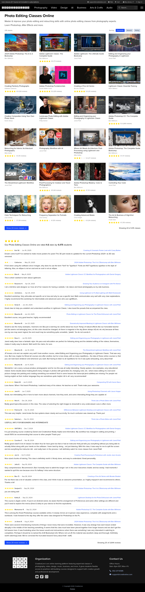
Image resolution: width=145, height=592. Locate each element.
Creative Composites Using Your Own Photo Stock (19, 117)
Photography (40, 7)
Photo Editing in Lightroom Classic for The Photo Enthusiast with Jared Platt (94, 314)
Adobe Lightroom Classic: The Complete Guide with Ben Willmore (97, 464)
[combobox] (127, 7)
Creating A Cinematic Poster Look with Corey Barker (102, 250)
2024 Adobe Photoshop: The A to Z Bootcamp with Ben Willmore (97, 262)
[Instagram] (46, 576)
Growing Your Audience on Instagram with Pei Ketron (102, 284)
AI (72, 7)
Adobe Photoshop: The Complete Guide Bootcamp (124, 149)
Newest (129, 30)
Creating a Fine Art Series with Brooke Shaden (104, 476)
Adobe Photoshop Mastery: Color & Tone (88, 184)
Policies (72, 589)
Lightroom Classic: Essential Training (123, 86)
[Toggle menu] (141, 7)
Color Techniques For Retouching (18, 215)
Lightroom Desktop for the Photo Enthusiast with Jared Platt (99, 498)
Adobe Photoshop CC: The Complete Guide (123, 117)
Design (64, 7)
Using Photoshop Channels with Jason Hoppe (104, 391)
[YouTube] (37, 576)
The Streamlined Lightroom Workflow (19, 183)
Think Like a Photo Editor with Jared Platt (106, 401)
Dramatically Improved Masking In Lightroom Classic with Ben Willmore (95, 323)
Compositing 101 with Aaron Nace (109, 382)
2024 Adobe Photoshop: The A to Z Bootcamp (19, 54)
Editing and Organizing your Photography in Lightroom (120, 54)
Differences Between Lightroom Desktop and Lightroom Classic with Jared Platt (92, 410)
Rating (137, 30)
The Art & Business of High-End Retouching (121, 216)
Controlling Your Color (117, 183)
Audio (109, 7)
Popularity (120, 30)
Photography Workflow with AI (51, 148)
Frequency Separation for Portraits (52, 215)
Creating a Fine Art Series (84, 86)
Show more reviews (16, 542)
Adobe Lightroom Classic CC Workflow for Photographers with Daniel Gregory (93, 274)
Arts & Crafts (96, 7)
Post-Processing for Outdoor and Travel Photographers (54, 184)
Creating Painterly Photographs (17, 86)
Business (81, 7)
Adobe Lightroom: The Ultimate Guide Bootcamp (89, 54)
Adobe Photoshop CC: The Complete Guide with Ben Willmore (98, 509)
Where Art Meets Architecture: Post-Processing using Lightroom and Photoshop (88, 150)
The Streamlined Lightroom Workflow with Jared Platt (102, 350)
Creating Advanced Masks (84, 215)
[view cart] (118, 2)
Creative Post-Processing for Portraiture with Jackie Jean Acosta (97, 455)
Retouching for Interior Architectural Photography (19, 149)
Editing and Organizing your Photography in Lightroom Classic (87, 117)
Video (54, 7)
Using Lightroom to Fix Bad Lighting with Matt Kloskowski (100, 293)
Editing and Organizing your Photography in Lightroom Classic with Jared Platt (93, 305)
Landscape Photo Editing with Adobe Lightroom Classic (53, 117)
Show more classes (16, 228)
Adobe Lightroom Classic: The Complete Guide (51, 54)
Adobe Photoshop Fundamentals (52, 86)
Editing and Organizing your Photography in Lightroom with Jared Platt (95, 338)
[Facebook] (42, 576)
